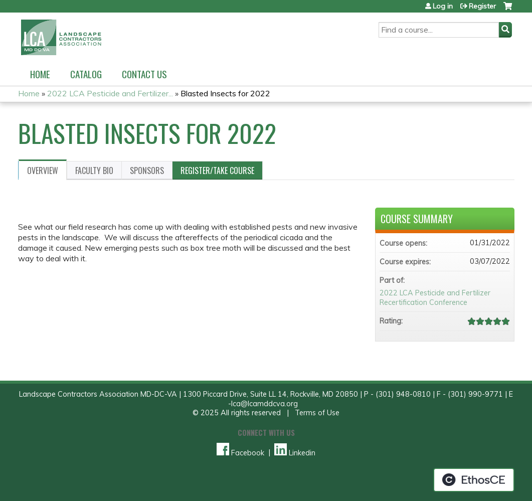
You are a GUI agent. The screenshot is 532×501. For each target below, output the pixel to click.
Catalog (86, 74)
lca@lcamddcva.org (264, 403)
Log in (443, 6)
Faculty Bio (94, 170)
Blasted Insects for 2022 (225, 93)
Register (482, 6)
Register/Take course (217, 170)
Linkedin (294, 452)
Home (40, 74)
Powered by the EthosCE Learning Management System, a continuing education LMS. (473, 480)
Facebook (240, 452)
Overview (42, 170)
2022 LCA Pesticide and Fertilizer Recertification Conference (435, 297)
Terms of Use (317, 412)
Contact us (144, 74)
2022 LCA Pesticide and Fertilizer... (110, 93)
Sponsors (147, 170)
